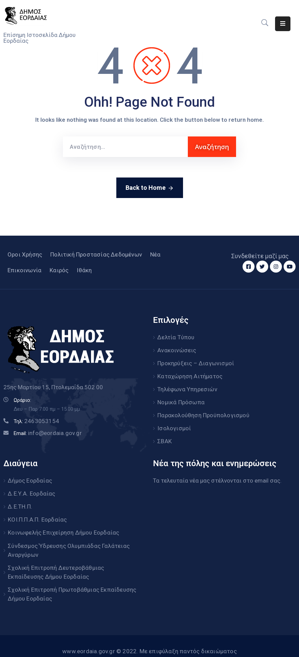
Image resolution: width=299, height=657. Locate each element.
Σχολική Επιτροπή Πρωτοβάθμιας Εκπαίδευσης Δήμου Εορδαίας (72, 582)
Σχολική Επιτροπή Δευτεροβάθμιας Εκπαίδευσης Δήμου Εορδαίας (56, 561)
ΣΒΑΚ (164, 435)
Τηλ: (36, 421)
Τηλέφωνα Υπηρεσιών (187, 386)
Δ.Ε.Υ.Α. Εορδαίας (31, 486)
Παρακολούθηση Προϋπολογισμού (203, 410)
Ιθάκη (84, 270)
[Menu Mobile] (282, 23)
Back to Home (150, 188)
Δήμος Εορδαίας (30, 474)
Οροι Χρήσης (25, 254)
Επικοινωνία (24, 270)
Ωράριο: (22, 400)
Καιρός (59, 270)
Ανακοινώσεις (176, 349)
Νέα (155, 254)
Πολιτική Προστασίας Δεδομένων (96, 254)
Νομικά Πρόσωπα (181, 398)
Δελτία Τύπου (175, 336)
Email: (48, 433)
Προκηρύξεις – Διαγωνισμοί (195, 361)
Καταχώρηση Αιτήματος (189, 373)
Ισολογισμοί (174, 423)
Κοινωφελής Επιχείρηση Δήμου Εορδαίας (63, 523)
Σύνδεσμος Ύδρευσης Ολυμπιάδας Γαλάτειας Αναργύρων (69, 540)
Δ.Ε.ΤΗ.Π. (20, 498)
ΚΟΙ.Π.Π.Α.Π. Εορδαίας (37, 511)
